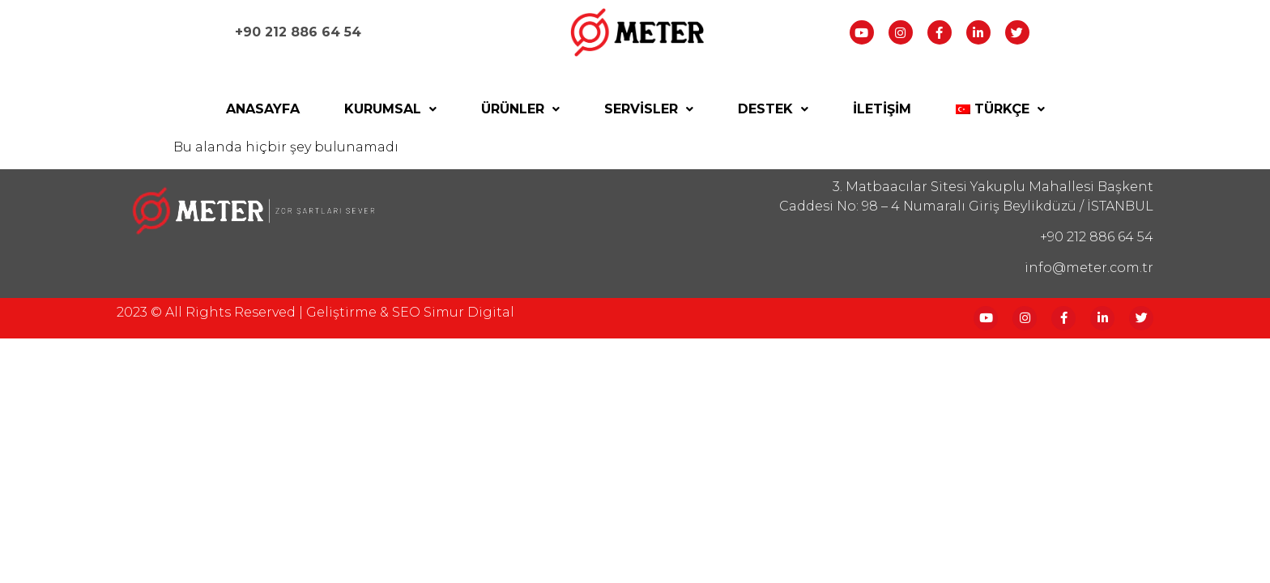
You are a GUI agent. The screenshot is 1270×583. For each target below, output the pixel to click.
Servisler (648, 109)
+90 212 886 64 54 (298, 32)
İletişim (882, 109)
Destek (773, 109)
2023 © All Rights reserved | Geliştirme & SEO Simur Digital (315, 312)
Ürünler (520, 109)
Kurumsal (390, 109)
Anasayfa (263, 109)
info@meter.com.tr (1089, 267)
